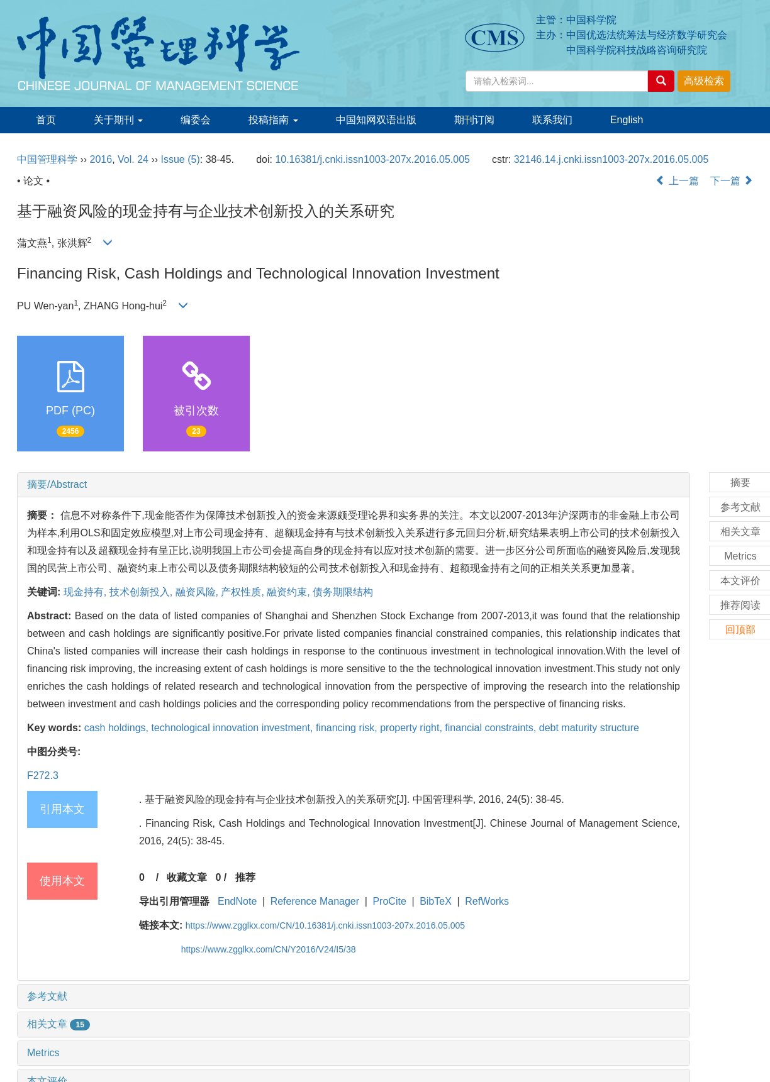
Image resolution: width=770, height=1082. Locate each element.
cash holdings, (118, 727)
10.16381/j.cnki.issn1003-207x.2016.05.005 (372, 159)
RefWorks (487, 901)
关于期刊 (118, 119)
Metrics (43, 1052)
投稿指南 (273, 119)
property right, (412, 727)
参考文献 (47, 996)
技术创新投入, (142, 592)
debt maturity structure (589, 727)
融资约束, (290, 592)
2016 (101, 159)
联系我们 (552, 119)
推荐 (245, 877)
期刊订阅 (474, 119)
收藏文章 (187, 877)
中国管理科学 (47, 159)
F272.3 (43, 775)
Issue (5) (180, 159)
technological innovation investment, (233, 727)
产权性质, (244, 592)
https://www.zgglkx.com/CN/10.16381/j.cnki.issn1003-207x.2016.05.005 (325, 925)
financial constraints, (491, 727)
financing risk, (348, 727)
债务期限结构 (343, 592)
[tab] (353, 485)
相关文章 (58, 1024)
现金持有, (86, 592)
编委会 (196, 119)
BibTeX (436, 901)
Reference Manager (315, 901)
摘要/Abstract (57, 484)
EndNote (237, 901)
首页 (46, 119)
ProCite (389, 901)
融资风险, (198, 592)
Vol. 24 (133, 159)
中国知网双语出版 (376, 119)
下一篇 (731, 180)
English (626, 119)
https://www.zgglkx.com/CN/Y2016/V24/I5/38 (268, 949)
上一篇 (677, 180)
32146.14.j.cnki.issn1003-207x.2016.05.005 (611, 159)
